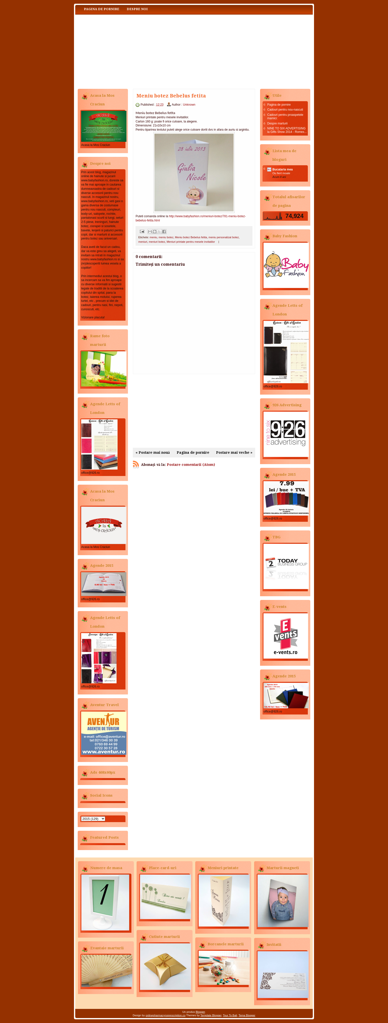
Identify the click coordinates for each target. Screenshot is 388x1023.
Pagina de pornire (101, 9)
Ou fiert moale (281, 173)
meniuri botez (157, 241)
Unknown (189, 104)
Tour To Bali (230, 1015)
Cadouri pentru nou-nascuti (285, 109)
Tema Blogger (247, 1015)
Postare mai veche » (234, 452)
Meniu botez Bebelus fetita (191, 237)
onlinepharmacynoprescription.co (165, 1015)
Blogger (200, 1011)
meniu (153, 237)
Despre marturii (277, 123)
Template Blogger (210, 1015)
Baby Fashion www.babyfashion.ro (125, 50)
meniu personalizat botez (224, 237)
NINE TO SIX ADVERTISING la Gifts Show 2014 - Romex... (287, 130)
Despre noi (137, 9)
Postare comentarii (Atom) (191, 465)
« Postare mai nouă (153, 452)
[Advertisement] (194, 411)
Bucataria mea (282, 169)
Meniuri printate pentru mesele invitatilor (191, 241)
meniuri (142, 241)
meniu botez (166, 237)
